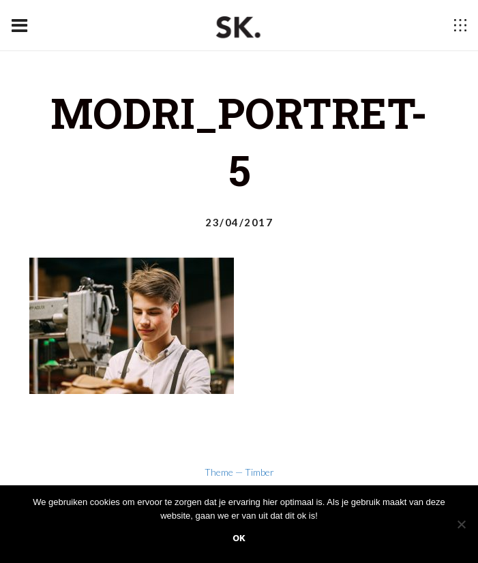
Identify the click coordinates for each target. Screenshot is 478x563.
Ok (239, 538)
